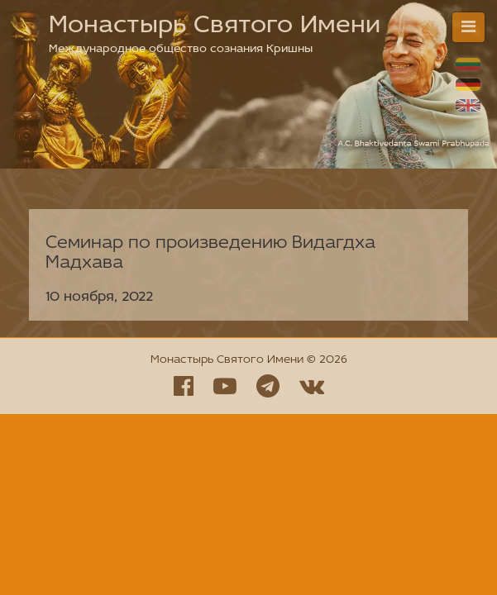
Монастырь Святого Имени (214, 26)
